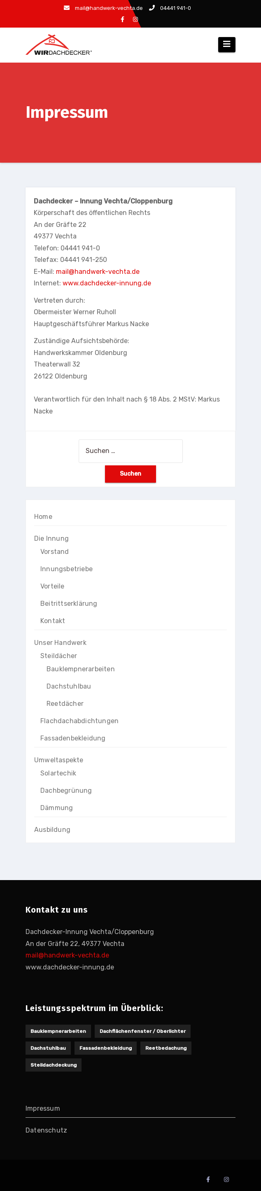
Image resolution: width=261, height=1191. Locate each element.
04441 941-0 (170, 8)
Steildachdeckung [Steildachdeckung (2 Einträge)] (53, 1065)
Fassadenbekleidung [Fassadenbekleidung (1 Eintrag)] (105, 1048)
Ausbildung (52, 830)
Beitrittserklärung (69, 603)
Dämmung (56, 808)
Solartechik (58, 773)
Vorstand (54, 552)
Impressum (43, 1108)
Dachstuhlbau (69, 686)
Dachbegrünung (66, 790)
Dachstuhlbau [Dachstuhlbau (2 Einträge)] (48, 1048)
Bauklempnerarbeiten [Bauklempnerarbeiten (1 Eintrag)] (58, 1031)
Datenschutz (46, 1130)
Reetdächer (65, 704)
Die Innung (51, 538)
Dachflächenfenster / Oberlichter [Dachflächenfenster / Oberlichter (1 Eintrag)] (143, 1031)
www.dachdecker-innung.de (107, 283)
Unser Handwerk (60, 643)
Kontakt (52, 621)
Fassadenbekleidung (73, 738)
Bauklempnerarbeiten (81, 669)
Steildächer (58, 656)
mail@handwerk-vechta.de (103, 8)
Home (43, 517)
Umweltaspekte (59, 760)
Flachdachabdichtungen (79, 721)
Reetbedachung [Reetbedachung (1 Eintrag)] (165, 1048)
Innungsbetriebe (66, 569)
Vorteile (52, 586)
